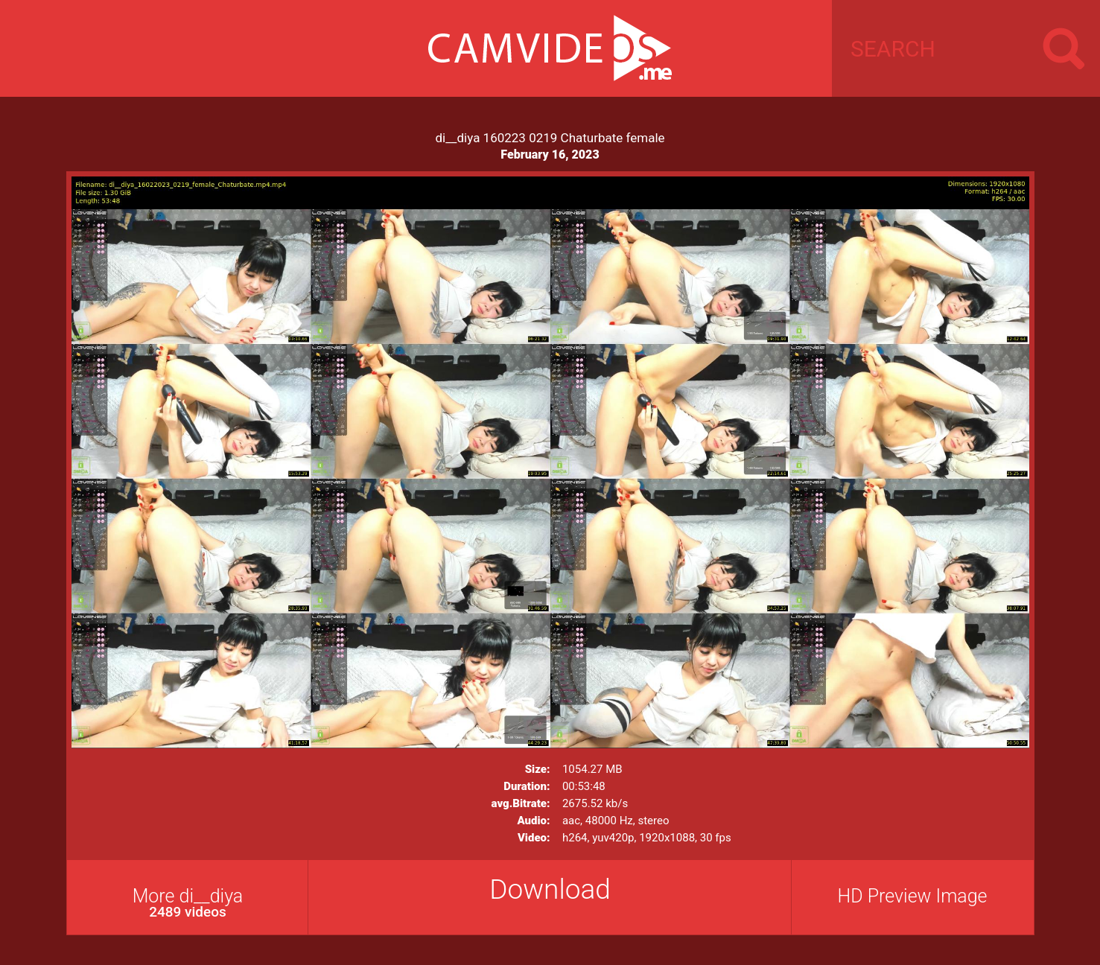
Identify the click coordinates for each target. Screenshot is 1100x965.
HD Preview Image (912, 896)
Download (550, 889)
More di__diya (188, 902)
